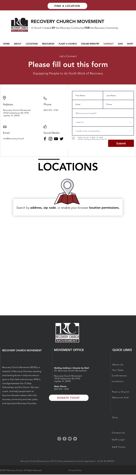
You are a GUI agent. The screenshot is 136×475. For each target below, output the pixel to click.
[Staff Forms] (121, 447)
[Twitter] (61, 138)
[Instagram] (50, 138)
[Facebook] (44, 138)
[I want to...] (103, 122)
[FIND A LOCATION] (67, 6)
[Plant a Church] (121, 391)
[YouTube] (56, 138)
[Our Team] (122, 370)
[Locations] (121, 381)
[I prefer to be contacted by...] (103, 131)
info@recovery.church (13, 138)
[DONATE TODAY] (69, 398)
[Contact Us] (121, 432)
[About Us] (122, 364)
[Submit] (121, 143)
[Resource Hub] (122, 397)
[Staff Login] (121, 439)
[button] (90, 43)
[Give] (122, 417)
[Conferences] (121, 375)
